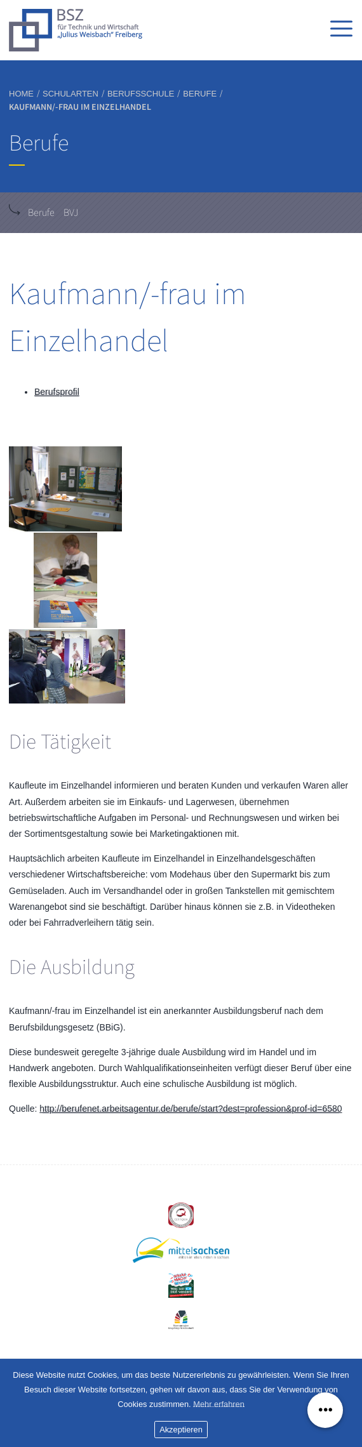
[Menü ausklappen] (325, 1410)
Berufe (41, 212)
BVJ (71, 212)
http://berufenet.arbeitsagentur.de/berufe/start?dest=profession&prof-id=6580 (190, 1109)
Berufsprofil (56, 392)
